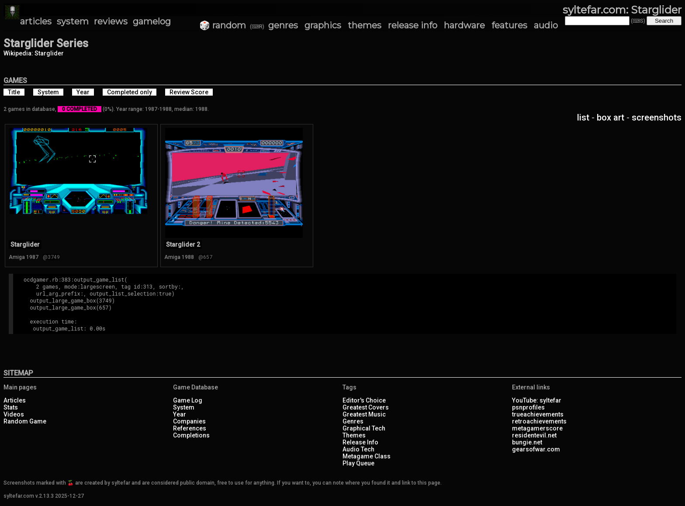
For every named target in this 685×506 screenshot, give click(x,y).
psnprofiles (528, 407)
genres (283, 25)
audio (546, 25)
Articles (14, 400)
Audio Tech (358, 449)
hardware (464, 25)
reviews (111, 21)
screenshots (657, 117)
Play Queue (358, 463)
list (583, 117)
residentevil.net (534, 435)
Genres (352, 421)
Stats (10, 407)
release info (412, 25)
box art (610, 117)
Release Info (360, 442)
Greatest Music (364, 414)
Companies (189, 421)
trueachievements (538, 414)
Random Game (24, 421)
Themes (354, 435)
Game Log (187, 400)
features (509, 25)
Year (179, 414)
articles (36, 21)
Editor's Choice (364, 400)
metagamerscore (537, 428)
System (183, 407)
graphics (322, 25)
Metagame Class (366, 456)
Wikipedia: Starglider (33, 53)
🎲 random (222, 25)
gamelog (152, 21)
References (189, 428)
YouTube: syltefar (536, 400)
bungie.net (527, 442)
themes (364, 25)
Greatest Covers (365, 407)
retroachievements (539, 421)
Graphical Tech (363, 428)
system (73, 21)
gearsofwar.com (536, 449)
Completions (191, 435)
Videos (13, 414)
